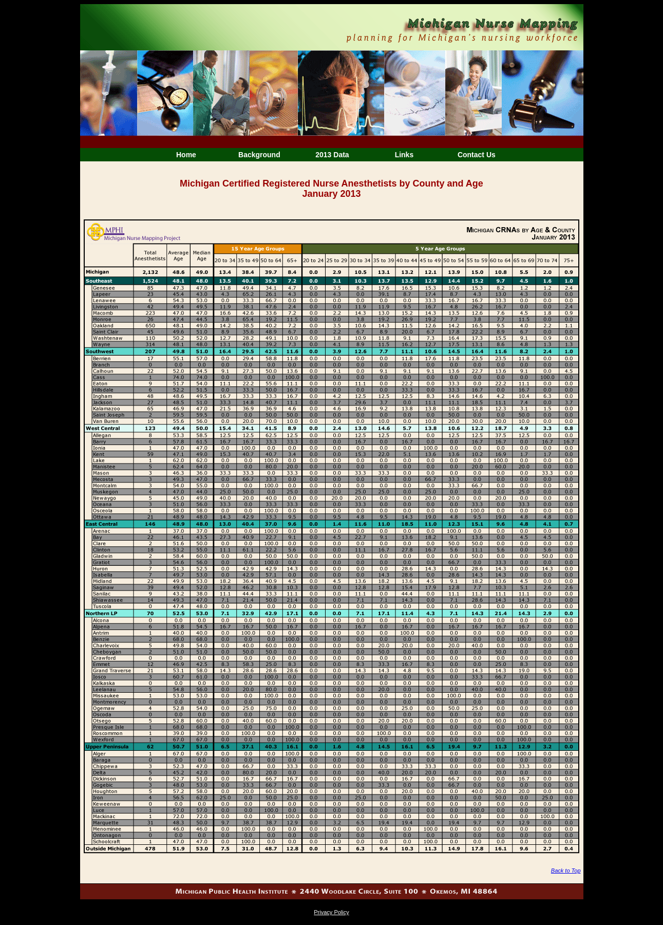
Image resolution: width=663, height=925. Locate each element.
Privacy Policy (331, 912)
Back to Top (566, 870)
